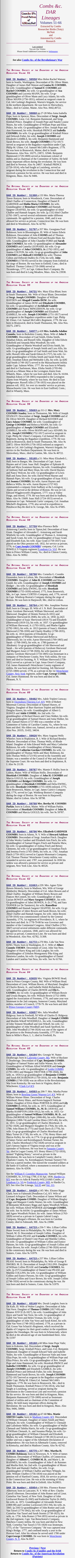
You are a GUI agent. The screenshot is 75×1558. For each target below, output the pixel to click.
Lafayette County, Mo (38, 1057)
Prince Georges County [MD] (24, 1007)
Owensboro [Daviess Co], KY (29, 701)
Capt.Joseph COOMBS (28, 546)
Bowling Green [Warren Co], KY (38, 1094)
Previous (34, 1548)
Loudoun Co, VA (47, 549)
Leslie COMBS (56, 1069)
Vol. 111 (50, 1185)
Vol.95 (37, 1185)
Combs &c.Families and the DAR (43, 1550)
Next (43, 1548)
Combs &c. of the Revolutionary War (42, 60)
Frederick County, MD (38, 1182)
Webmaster (53, 51)
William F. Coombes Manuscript (31, 1173)
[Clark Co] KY (26, 1086)
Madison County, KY (43, 1417)
